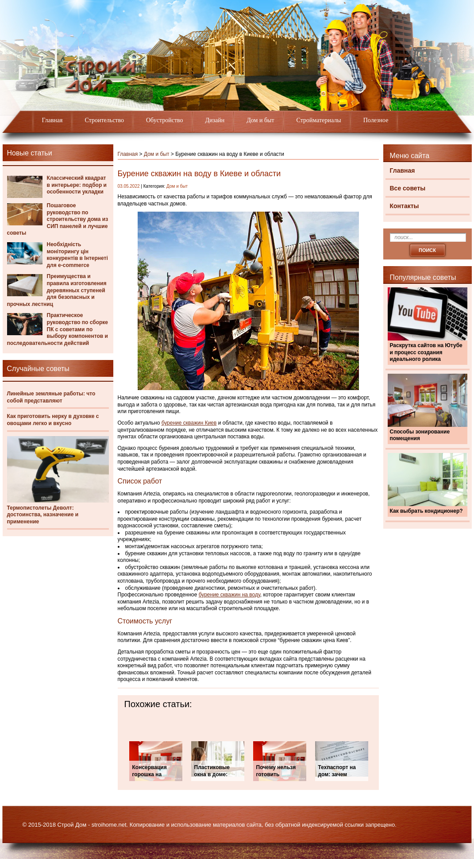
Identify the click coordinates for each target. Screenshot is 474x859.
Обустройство (164, 120)
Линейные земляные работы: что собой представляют (51, 397)
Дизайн (215, 120)
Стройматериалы (319, 120)
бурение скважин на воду (229, 595)
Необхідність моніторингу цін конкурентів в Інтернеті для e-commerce (77, 254)
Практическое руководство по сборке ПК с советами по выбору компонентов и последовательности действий (57, 329)
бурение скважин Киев (189, 423)
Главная (52, 120)
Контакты (404, 205)
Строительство (104, 120)
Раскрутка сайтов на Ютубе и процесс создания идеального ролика (426, 352)
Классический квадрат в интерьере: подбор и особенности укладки (77, 185)
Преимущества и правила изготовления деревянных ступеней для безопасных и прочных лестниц (57, 290)
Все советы (408, 188)
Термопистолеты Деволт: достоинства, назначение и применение (43, 515)
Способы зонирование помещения (420, 435)
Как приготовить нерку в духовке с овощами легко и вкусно (53, 419)
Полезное (376, 120)
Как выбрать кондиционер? (426, 511)
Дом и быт (260, 120)
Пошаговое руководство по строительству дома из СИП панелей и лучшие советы (57, 219)
